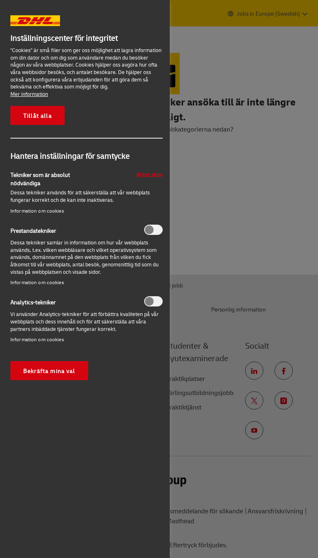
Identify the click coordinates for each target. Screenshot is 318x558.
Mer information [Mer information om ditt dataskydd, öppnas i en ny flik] (29, 94)
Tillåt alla (37, 115)
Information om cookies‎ (37, 210)
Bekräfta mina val (49, 370)
